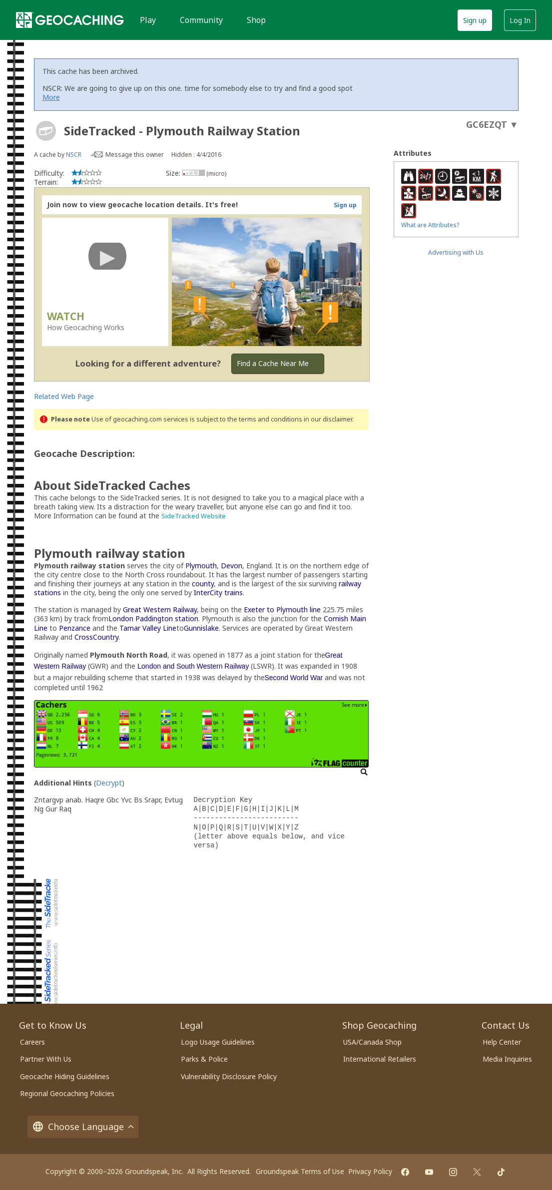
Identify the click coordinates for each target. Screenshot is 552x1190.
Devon (231, 565)
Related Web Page (64, 396)
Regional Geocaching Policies (67, 1093)
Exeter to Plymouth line (282, 609)
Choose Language (83, 1127)
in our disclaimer (328, 419)
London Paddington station (153, 618)
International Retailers (379, 1059)
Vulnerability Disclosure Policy (229, 1076)
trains (233, 592)
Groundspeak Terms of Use (300, 1171)
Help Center (502, 1042)
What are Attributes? (430, 225)
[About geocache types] (46, 131)
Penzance (74, 628)
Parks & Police (204, 1059)
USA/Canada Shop (372, 1042)
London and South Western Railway (193, 666)
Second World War (294, 678)
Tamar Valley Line (147, 628)
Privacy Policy (370, 1171)
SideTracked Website (193, 515)
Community (201, 19)
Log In (520, 20)
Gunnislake (201, 628)
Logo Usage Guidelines (218, 1042)
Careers (32, 1042)
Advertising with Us (456, 252)
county (203, 583)
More (51, 97)
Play (148, 19)
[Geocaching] (70, 20)
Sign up (475, 20)
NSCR (73, 154)
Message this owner (134, 154)
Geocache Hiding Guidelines (64, 1076)
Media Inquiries (507, 1059)
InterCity (208, 592)
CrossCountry (96, 637)
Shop (256, 19)
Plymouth (201, 565)
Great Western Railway (160, 609)
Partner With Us (45, 1059)
